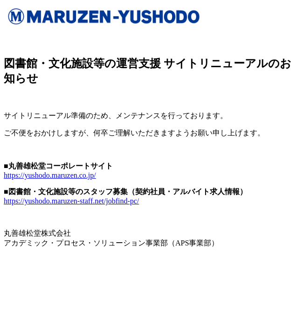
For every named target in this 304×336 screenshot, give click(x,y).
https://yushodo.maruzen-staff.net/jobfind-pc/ (71, 201)
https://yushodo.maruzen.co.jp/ (50, 175)
